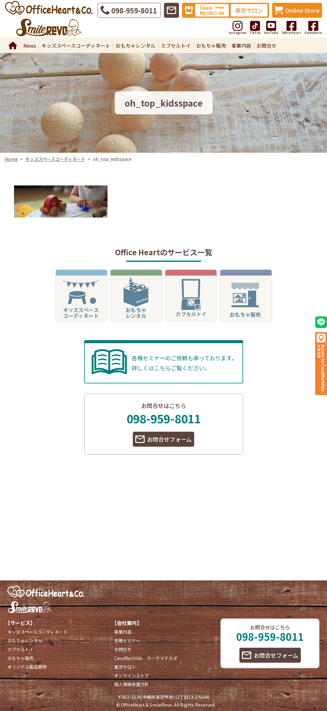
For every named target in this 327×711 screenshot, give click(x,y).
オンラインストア (131, 675)
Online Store (302, 10)
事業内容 (241, 45)
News (29, 45)
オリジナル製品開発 (27, 667)
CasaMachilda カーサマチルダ (145, 658)
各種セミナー (127, 640)
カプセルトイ (176, 45)
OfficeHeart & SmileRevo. (147, 705)
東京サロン (249, 10)
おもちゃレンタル (136, 45)
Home (12, 45)
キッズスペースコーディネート (75, 45)
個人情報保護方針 (131, 684)
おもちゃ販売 (211, 45)
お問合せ (267, 45)
